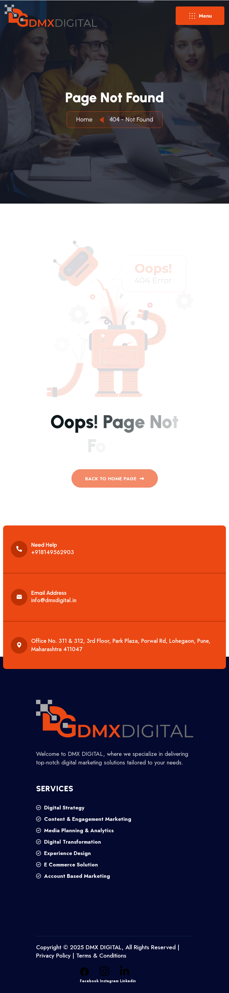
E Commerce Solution (67, 864)
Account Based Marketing (73, 876)
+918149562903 (52, 552)
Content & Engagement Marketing (83, 819)
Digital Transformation (68, 841)
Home (86, 120)
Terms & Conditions (101, 955)
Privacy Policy (53, 955)
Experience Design (63, 853)
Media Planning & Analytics (75, 830)
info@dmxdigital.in (53, 600)
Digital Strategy (60, 807)
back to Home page (114, 480)
